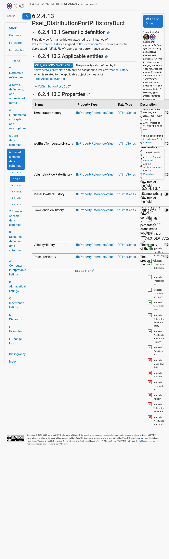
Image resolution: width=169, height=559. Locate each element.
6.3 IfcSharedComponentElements (18, 185)
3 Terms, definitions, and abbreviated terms (17, 94)
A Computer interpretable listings (17, 267)
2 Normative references (16, 73)
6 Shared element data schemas (15, 159)
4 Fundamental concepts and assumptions (17, 119)
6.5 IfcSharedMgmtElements (18, 198)
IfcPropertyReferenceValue (94, 113)
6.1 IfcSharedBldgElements (18, 172)
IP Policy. (63, 444)
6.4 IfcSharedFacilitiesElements (18, 191)
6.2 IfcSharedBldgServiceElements (19, 179)
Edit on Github (152, 21)
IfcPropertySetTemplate (49, 70)
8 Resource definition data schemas (15, 241)
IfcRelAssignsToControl (49, 79)
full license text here (148, 441)
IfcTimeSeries (126, 113)
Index (13, 361)
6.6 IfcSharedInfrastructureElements (18, 204)
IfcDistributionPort (91, 44)
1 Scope (14, 61)
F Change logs (15, 341)
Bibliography (17, 354)
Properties (148, 174)
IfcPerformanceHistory (47, 44)
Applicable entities (152, 167)
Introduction (17, 50)
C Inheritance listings (16, 303)
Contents (15, 35)
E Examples (15, 329)
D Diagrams (15, 317)
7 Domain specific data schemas (15, 218)
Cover (13, 28)
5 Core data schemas (15, 140)
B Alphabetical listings (17, 286)
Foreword (15, 43)
